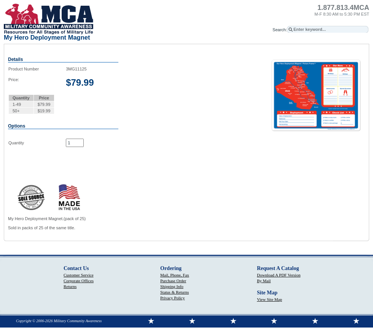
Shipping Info (171, 286)
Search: (280, 29)
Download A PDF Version (278, 275)
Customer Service (79, 275)
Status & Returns (174, 292)
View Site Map (269, 299)
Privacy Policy (172, 298)
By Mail (264, 280)
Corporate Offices (79, 280)
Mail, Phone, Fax (174, 275)
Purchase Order (173, 280)
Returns (70, 286)
